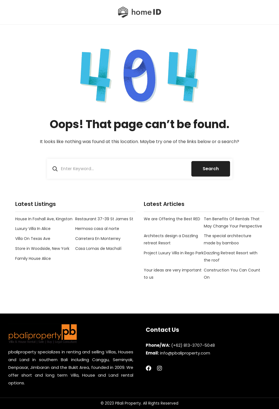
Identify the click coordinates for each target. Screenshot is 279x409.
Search (211, 168)
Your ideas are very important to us (173, 273)
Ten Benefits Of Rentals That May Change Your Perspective (233, 222)
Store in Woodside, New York (42, 248)
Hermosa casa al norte (97, 228)
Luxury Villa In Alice (33, 228)
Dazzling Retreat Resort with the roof (230, 256)
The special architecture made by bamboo (227, 239)
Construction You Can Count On (232, 273)
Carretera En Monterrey (98, 238)
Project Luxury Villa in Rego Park (174, 253)
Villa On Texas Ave (32, 238)
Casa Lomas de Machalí (98, 248)
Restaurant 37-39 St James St (104, 219)
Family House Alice (33, 258)
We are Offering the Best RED (172, 219)
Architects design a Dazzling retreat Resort (171, 239)
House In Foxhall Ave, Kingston (43, 219)
